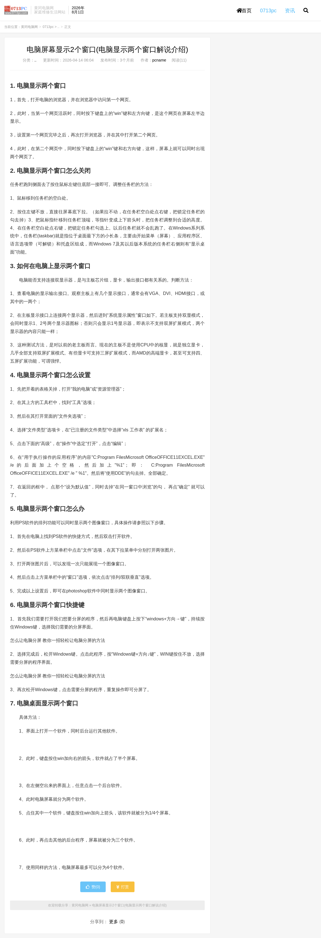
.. (59, 27)
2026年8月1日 (78, 10)
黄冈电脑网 (16, 10)
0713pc (48, 27)
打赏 (122, 887)
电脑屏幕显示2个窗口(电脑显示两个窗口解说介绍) (107, 49)
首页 (244, 10)
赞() (93, 887)
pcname (159, 60)
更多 (113, 921)
